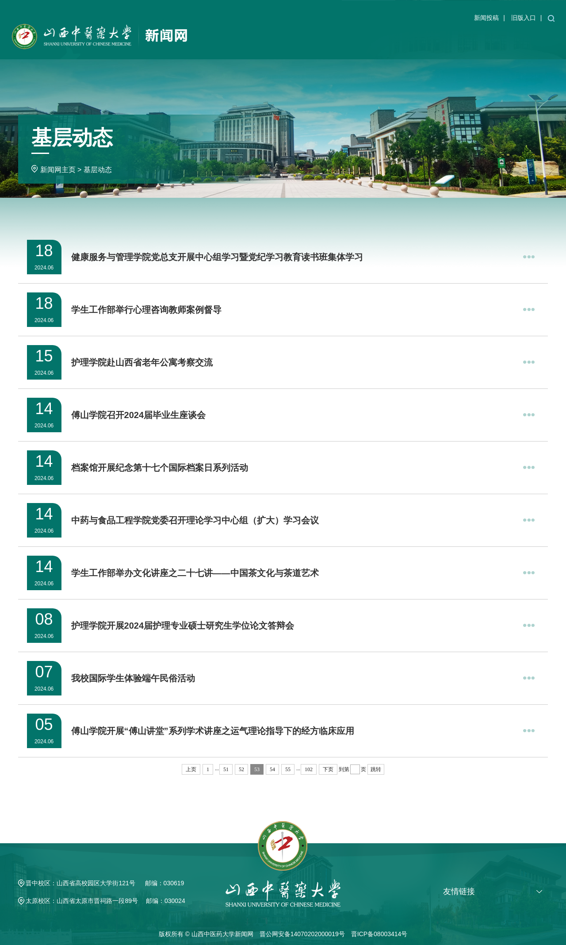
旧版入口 (523, 17)
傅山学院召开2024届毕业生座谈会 (138, 415)
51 (226, 769)
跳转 (376, 769)
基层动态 (477, 40)
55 (288, 769)
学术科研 (408, 40)
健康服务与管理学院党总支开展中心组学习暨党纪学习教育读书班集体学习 (217, 257)
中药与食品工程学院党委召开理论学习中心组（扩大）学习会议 (195, 520)
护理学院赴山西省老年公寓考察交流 (142, 362)
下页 (328, 769)
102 (309, 769)
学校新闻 (303, 40)
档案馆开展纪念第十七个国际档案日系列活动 (159, 467)
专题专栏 (512, 40)
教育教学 (373, 40)
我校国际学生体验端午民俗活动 (133, 678)
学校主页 (226, 40)
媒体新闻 (442, 40)
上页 (191, 769)
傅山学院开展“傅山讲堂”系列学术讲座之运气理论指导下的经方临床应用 (212, 731)
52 (241, 769)
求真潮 (544, 40)
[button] (551, 17)
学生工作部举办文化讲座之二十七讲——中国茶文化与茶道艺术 (195, 573)
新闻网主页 (264, 40)
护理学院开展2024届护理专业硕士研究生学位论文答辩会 (182, 625)
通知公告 (338, 40)
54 (272, 769)
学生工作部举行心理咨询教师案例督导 (146, 310)
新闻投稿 (486, 17)
